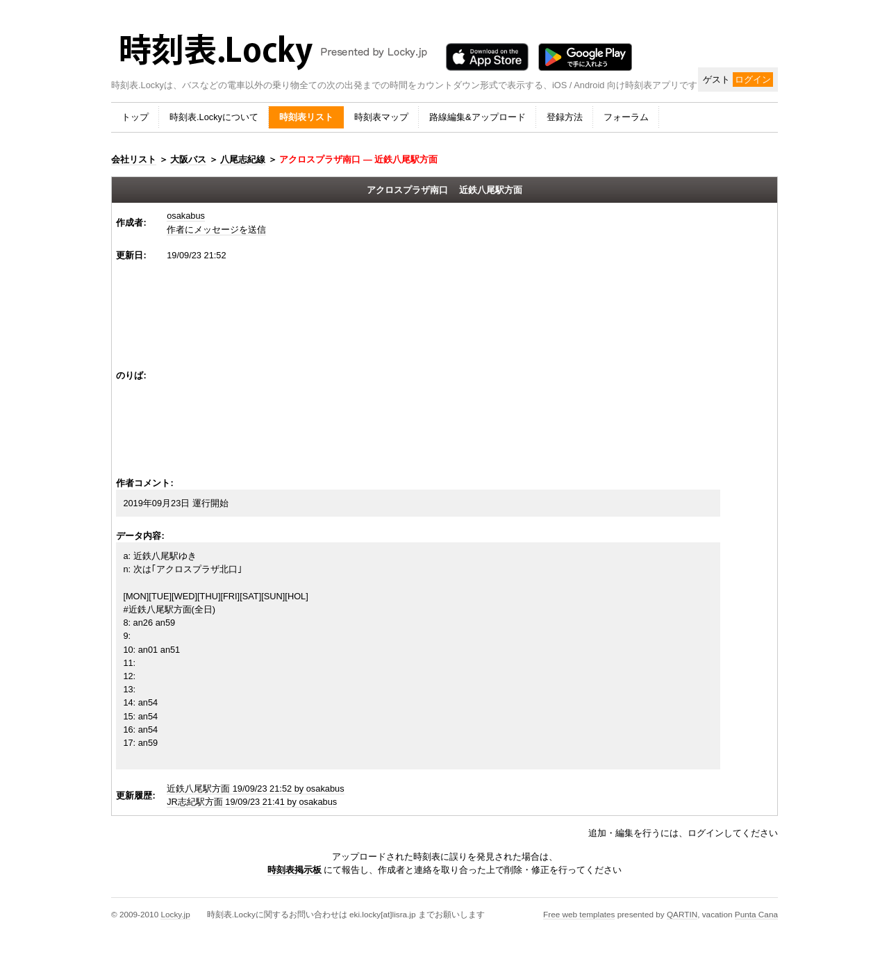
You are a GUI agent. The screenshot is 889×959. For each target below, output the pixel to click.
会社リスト (133, 159)
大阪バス (188, 159)
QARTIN (682, 914)
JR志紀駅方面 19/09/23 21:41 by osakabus (252, 802)
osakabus (186, 215)
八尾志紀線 (242, 159)
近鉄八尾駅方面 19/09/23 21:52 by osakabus (255, 788)
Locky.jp (175, 914)
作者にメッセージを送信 (216, 229)
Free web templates (579, 914)
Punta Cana (756, 914)
